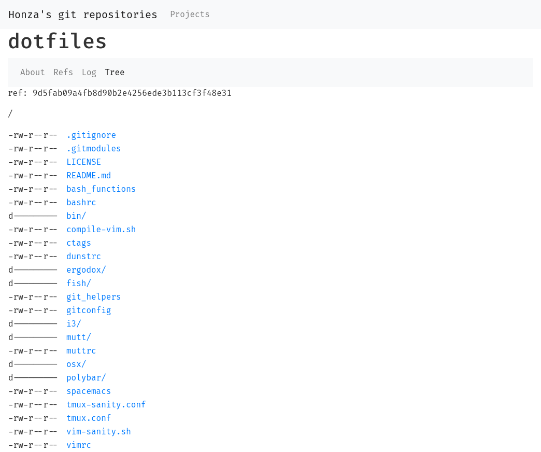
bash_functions (101, 188)
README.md (88, 175)
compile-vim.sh (101, 229)
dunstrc (83, 256)
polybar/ (86, 377)
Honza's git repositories (83, 14)
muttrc (81, 350)
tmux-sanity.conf (106, 404)
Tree (114, 72)
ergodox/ (86, 269)
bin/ (76, 215)
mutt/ (78, 337)
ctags (78, 242)
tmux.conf (88, 418)
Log (88, 72)
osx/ (76, 364)
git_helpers (93, 296)
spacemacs (88, 391)
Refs (63, 72)
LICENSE (83, 162)
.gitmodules (93, 148)
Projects (190, 14)
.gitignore (91, 135)
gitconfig (88, 310)
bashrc (81, 202)
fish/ (78, 283)
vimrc (78, 445)
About (32, 72)
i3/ (73, 323)
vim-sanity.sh (98, 431)
